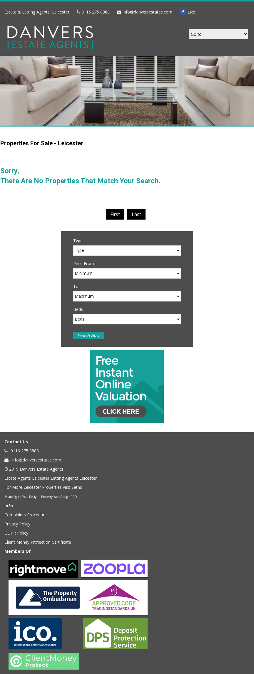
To (75, 286)
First (115, 214)
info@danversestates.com (147, 12)
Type (78, 240)
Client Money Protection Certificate (37, 542)
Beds (78, 309)
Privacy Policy (17, 524)
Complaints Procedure (25, 515)
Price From (83, 263)
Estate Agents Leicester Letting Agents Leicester (50, 478)
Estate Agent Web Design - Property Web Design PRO (40, 497)
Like (187, 12)
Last (136, 214)
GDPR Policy (16, 533)
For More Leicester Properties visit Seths (43, 487)
